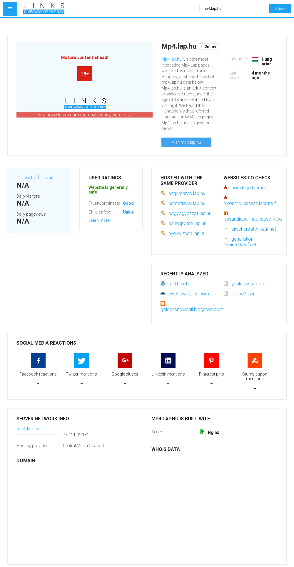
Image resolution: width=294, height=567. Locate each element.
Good (128, 203)
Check (280, 8)
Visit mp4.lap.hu (186, 142)
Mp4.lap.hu (171, 59)
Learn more (99, 220)
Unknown (132, 212)
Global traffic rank (34, 178)
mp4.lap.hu (27, 429)
